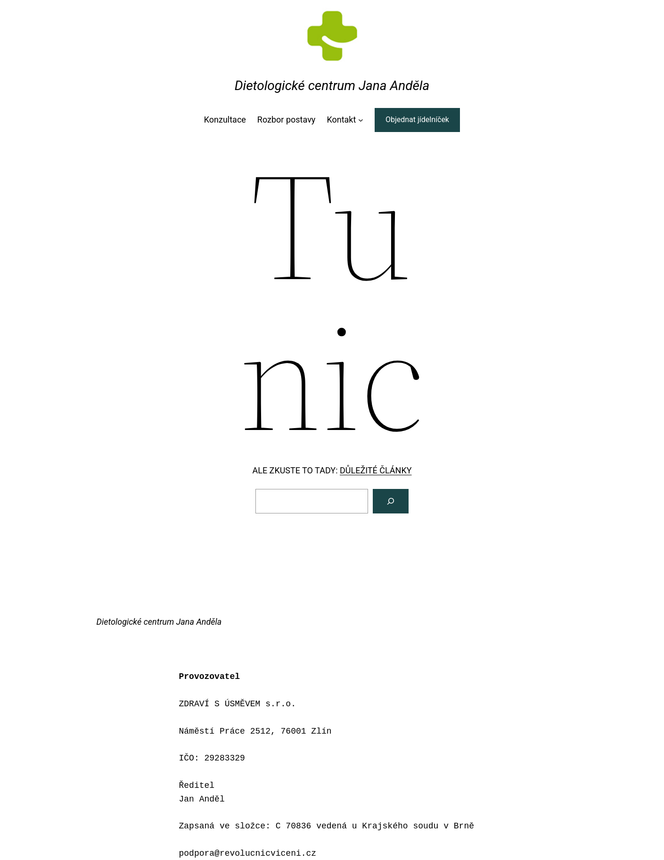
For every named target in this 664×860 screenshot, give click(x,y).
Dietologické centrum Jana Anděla (332, 85)
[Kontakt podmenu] (360, 120)
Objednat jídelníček (417, 119)
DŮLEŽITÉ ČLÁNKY (376, 470)
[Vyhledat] (391, 501)
